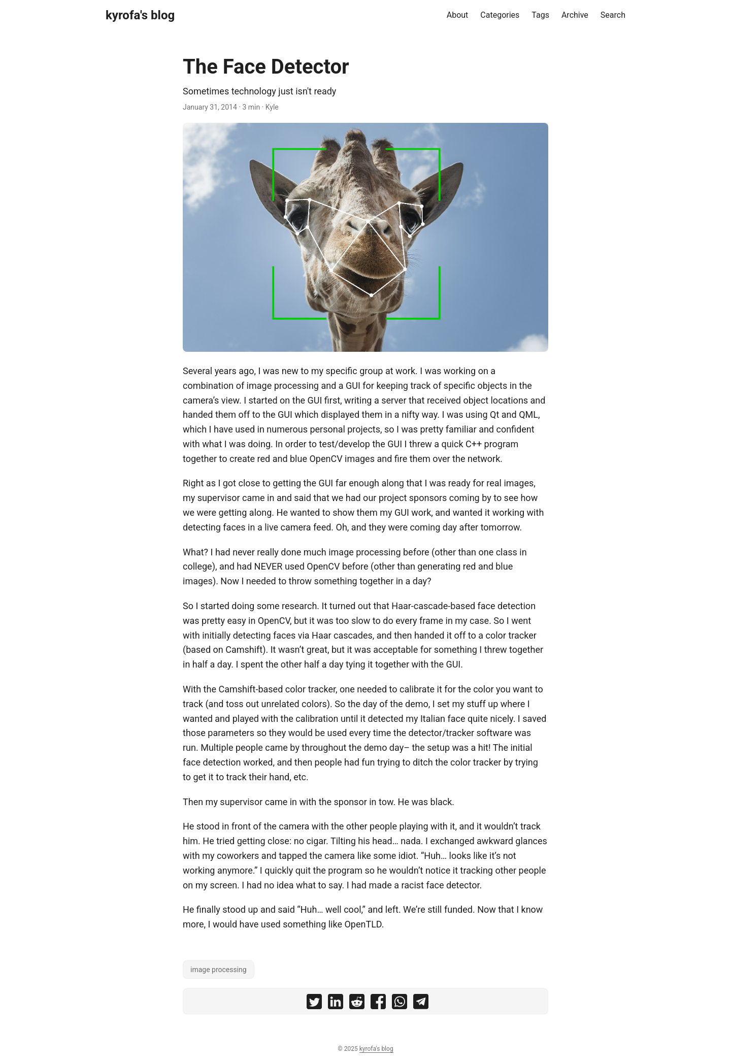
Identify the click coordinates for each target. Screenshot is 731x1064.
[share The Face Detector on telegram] (420, 1004)
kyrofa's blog (140, 15)
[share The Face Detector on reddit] (356, 1004)
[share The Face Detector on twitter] (314, 1004)
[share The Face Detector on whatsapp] (399, 1004)
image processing (218, 970)
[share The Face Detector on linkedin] (335, 1004)
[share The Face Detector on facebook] (378, 1004)
